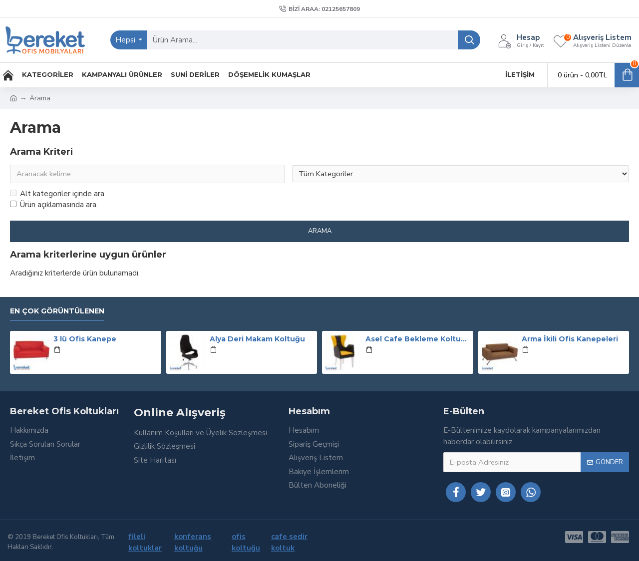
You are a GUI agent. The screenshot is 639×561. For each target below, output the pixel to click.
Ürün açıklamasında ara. (54, 206)
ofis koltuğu (246, 542)
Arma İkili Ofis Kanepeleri (570, 339)
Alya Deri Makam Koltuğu (257, 339)
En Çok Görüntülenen (57, 311)
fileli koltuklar (145, 542)
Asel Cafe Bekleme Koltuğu (417, 339)
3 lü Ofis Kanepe (84, 339)
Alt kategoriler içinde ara (57, 194)
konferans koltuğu (192, 542)
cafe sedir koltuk (289, 542)
